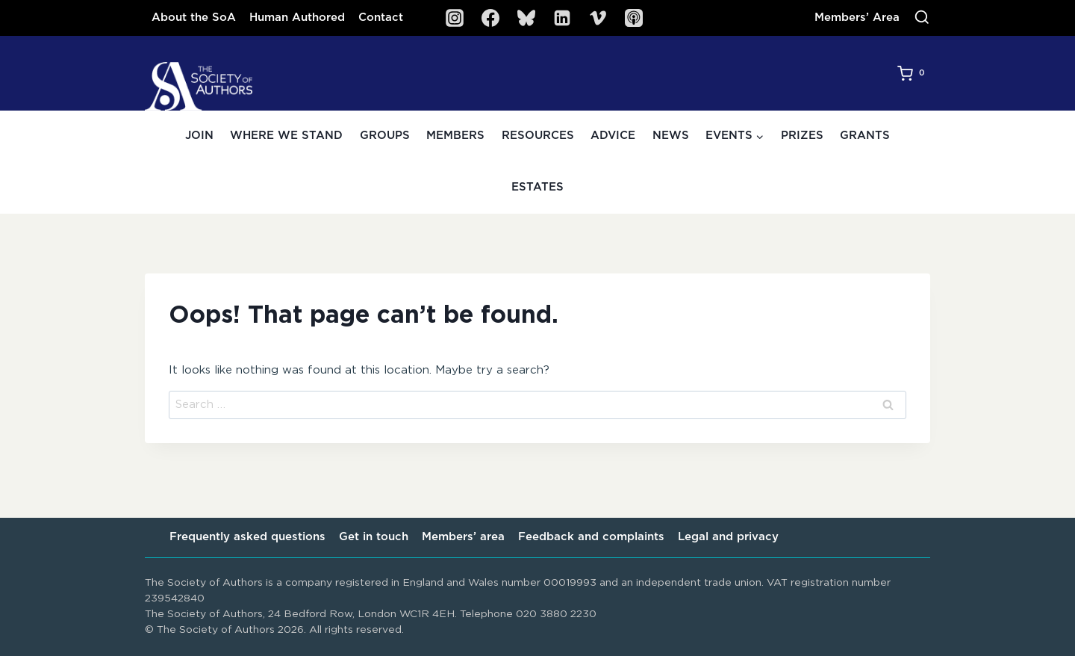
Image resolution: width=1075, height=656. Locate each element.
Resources (538, 135)
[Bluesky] (526, 18)
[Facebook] (490, 18)
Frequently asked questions (247, 536)
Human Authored (297, 17)
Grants (865, 135)
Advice (613, 135)
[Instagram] (455, 18)
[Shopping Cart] (913, 73)
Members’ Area (857, 17)
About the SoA (194, 17)
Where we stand (286, 135)
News (670, 135)
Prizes (802, 135)
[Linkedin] (562, 18)
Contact (380, 17)
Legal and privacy (728, 536)
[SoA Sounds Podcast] (634, 18)
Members (455, 135)
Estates (537, 187)
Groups (385, 135)
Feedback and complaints (591, 536)
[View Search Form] (922, 18)
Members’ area (463, 536)
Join (199, 135)
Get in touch (373, 536)
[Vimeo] (598, 18)
